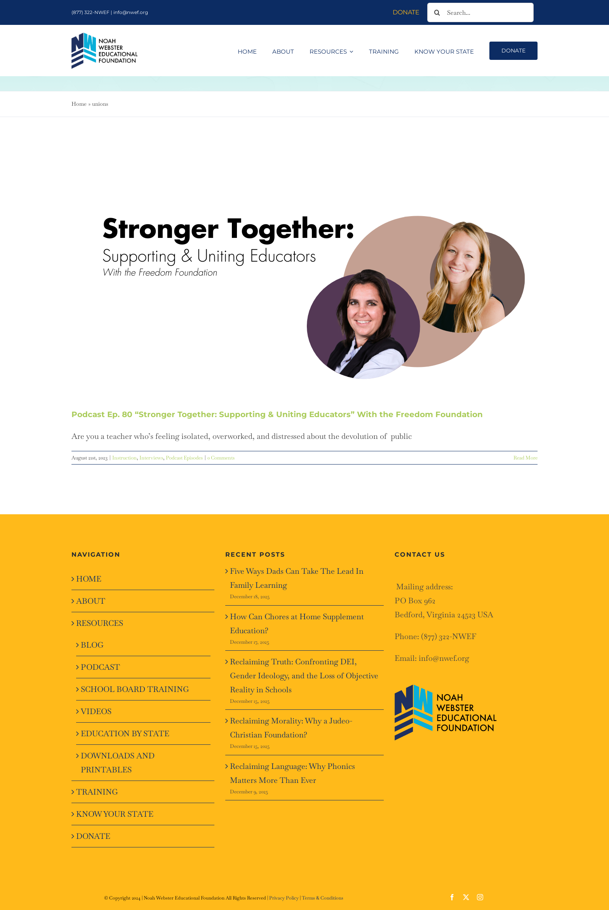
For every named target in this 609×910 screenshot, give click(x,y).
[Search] (437, 12)
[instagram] (480, 897)
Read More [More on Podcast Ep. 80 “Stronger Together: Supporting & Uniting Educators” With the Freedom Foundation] (525, 457)
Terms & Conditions (322, 898)
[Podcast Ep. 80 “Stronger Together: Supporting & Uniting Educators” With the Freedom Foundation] (304, 276)
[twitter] (466, 897)
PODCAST (100, 667)
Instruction (124, 457)
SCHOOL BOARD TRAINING (135, 689)
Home (79, 103)
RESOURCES (99, 623)
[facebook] (452, 897)
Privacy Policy (284, 898)
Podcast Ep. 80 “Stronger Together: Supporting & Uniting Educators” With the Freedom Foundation (277, 414)
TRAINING (97, 792)
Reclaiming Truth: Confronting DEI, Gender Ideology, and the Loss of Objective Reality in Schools (304, 676)
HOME (88, 579)
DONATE (93, 836)
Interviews (151, 457)
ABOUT (90, 601)
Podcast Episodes (184, 457)
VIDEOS (96, 711)
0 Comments (221, 457)
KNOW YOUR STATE (114, 814)
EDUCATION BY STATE (125, 733)
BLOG (92, 645)
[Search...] (480, 12)
